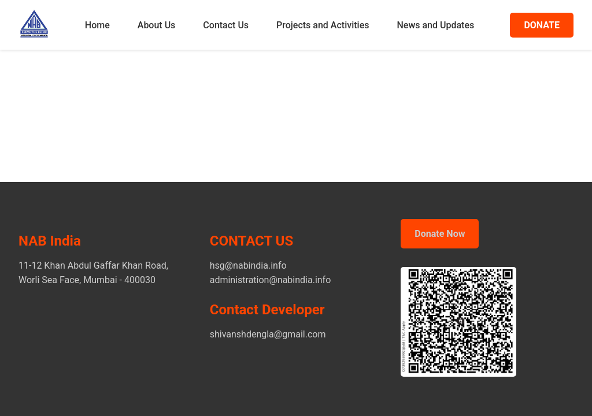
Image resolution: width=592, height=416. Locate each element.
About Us (157, 25)
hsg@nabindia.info (248, 265)
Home (97, 25)
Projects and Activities (322, 25)
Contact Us (226, 25)
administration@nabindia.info (270, 279)
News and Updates (435, 25)
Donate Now (440, 233)
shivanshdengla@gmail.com (268, 334)
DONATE (542, 25)
